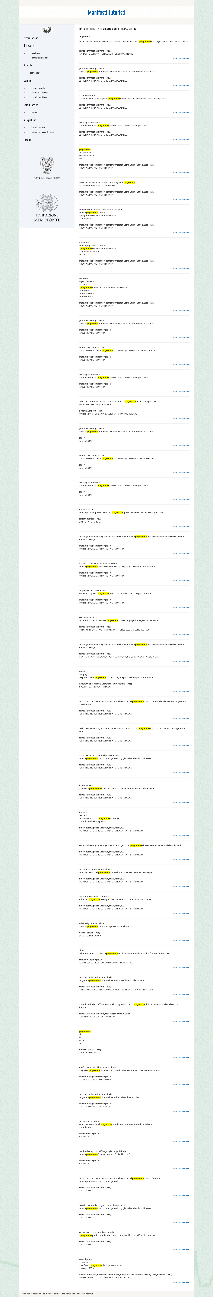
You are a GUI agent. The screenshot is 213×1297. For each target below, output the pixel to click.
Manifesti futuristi (106, 12)
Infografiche (30, 120)
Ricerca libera (35, 72)
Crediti (27, 140)
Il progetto (29, 45)
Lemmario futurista (37, 87)
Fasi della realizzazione (39, 57)
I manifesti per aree (37, 127)
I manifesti (34, 112)
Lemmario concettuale (38, 97)
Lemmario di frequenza (39, 92)
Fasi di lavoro (35, 52)
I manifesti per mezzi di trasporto (43, 132)
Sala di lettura (31, 105)
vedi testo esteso (181, 58)
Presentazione (31, 38)
